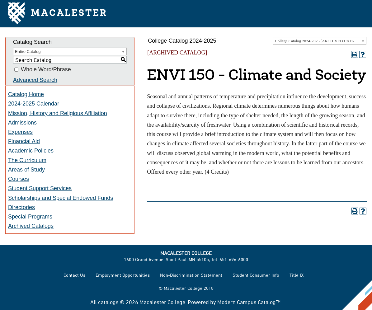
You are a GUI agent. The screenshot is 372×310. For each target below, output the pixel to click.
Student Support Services (40, 188)
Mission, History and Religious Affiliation (57, 113)
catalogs (108, 302)
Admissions (22, 123)
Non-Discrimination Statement (191, 275)
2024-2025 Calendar (33, 104)
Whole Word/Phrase (46, 70)
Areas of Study (26, 170)
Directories (21, 207)
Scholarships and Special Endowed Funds (60, 198)
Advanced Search (35, 80)
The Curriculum (27, 160)
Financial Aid (24, 141)
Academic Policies (31, 151)
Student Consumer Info (256, 275)
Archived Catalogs (31, 226)
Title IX (297, 275)
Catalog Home (26, 94)
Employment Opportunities (123, 275)
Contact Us (74, 275)
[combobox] (319, 41)
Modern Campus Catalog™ (248, 302)
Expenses (20, 132)
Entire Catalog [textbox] (27, 51)
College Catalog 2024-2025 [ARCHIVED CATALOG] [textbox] (319, 41)
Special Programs (30, 217)
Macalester (57, 13)
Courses (18, 179)
